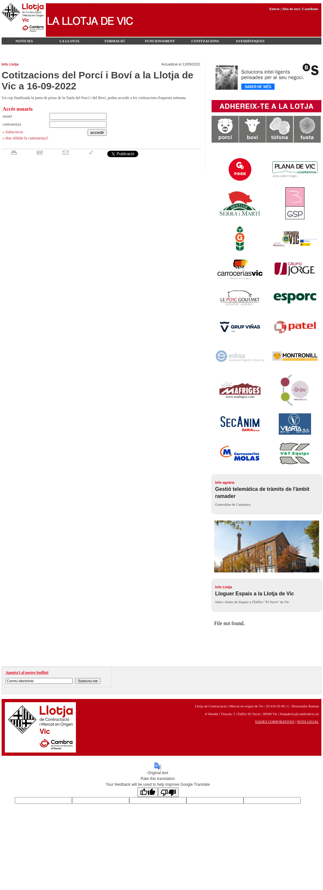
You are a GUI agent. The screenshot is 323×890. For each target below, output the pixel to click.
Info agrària (224, 482)
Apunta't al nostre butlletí (26, 672)
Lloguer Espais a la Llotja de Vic (254, 593)
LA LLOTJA (69, 41)
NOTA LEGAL (308, 721)
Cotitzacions (205, 41)
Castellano (310, 9)
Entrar (274, 9)
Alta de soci (290, 9)
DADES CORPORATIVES (274, 721)
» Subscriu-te (13, 132)
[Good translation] (147, 792)
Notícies (24, 41)
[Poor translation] (168, 792)
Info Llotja (10, 64)
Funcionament (160, 41)
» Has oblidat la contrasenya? (25, 138)
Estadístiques (250, 41)
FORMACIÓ (115, 41)
